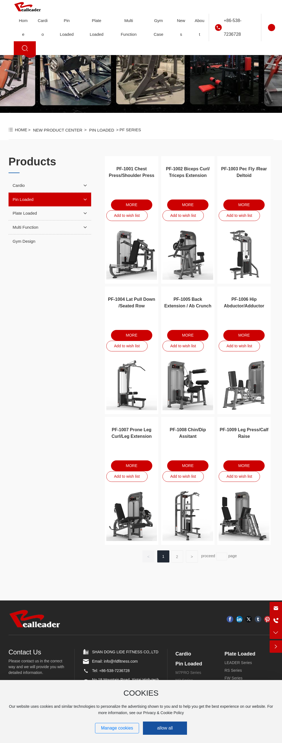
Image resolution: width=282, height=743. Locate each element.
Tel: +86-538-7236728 (111, 670)
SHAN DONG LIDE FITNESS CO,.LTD (125, 652)
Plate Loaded (239, 654)
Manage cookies (117, 728)
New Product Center (57, 130)
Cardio (183, 654)
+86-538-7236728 (233, 27)
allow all (165, 728)
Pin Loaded (101, 130)
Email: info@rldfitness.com (115, 661)
